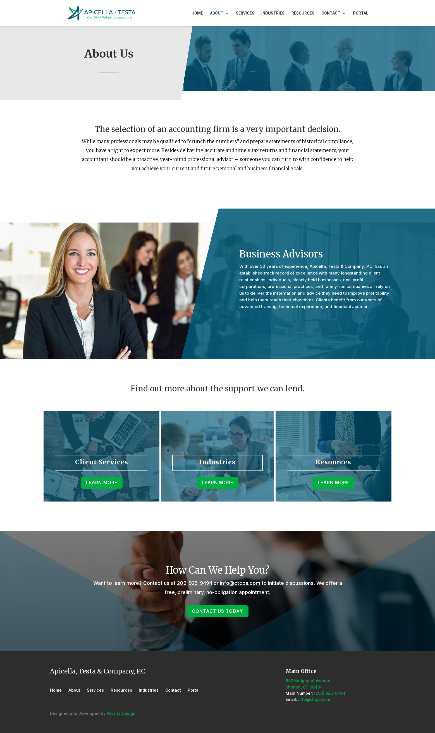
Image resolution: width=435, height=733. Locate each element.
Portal (360, 13)
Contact (330, 13)
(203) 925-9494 (329, 693)
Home (197, 13)
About (216, 13)
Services (245, 13)
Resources (302, 13)
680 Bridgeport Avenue (308, 680)
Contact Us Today (270, 322)
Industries (273, 13)
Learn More (217, 187)
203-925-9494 (194, 583)
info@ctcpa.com (240, 583)
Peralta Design (121, 713)
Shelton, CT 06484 (304, 687)
